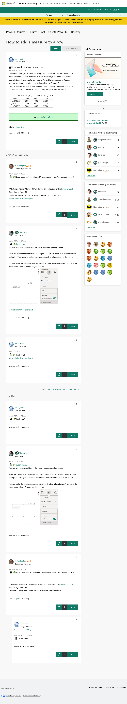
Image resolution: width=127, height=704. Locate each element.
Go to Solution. (46, 117)
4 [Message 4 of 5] (16, 318)
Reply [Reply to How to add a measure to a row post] (73, 141)
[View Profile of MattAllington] (20, 165)
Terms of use (109, 687)
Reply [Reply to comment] (73, 215)
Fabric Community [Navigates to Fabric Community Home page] (28, 3)
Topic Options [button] (70, 48)
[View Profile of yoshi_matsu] (19, 59)
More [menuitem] (95, 3)
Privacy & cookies (95, 687)
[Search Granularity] (54, 15)
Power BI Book (67, 189)
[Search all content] (95, 15)
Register (90, 9)
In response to (23, 630)
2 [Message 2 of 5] (16, 206)
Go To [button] (115, 9)
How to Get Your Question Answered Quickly (98, 121)
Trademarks (121, 687)
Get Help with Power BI (54, 32)
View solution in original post (21, 198)
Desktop (75, 32)
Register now (77, 22)
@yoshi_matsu (21, 244)
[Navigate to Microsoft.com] (8, 3)
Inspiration (54, 3)
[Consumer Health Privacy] (32, 696)
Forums (43, 3)
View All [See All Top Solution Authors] (91, 175)
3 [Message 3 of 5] (21, 646)
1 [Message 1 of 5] (16, 133)
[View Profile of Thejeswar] (23, 232)
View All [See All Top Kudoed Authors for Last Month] (91, 227)
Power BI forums (15, 32)
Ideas (64, 3)
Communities (75, 3)
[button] (55, 48)
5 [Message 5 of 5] (16, 366)
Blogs (86, 3)
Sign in (98, 9)
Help (106, 9)
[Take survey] (95, 94)
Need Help (20, 127)
